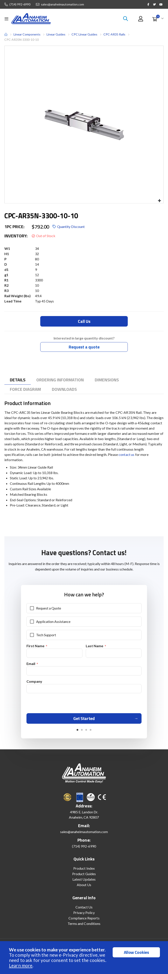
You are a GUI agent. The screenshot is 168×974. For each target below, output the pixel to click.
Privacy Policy (84, 914)
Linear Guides (56, 34)
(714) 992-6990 (19, 4)
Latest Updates (84, 881)
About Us (84, 886)
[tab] (17, 380)
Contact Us (84, 909)
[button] (159, 201)
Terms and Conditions (84, 925)
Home (5, 34)
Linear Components (27, 34)
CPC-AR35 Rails (114, 34)
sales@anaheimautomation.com (62, 4)
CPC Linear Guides (84, 34)
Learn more (20, 965)
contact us (126, 455)
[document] (84, 957)
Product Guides (84, 875)
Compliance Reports (83, 920)
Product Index (84, 870)
